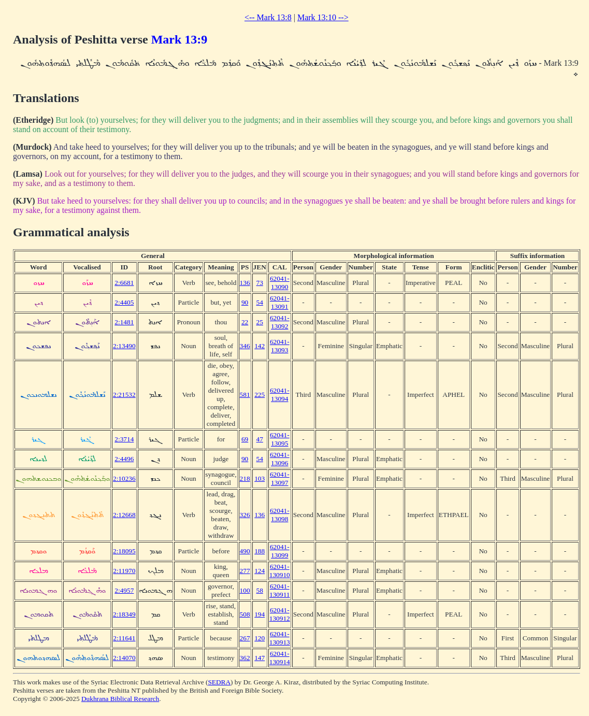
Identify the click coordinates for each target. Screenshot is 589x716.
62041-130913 (279, 638)
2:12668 (124, 515)
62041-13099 (280, 551)
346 (245, 346)
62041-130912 (279, 614)
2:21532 (124, 394)
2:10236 (124, 478)
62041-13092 (280, 322)
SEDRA (219, 682)
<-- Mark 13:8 (268, 17)
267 (245, 638)
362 (245, 658)
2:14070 (124, 658)
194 (259, 614)
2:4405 (124, 302)
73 (259, 283)
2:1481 (124, 322)
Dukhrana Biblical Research (120, 699)
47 (259, 439)
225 (259, 394)
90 (244, 302)
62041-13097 (280, 478)
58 (259, 590)
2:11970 (124, 571)
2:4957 (124, 590)
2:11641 (124, 638)
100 (245, 590)
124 (259, 571)
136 (245, 283)
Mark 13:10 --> (323, 17)
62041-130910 (279, 571)
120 (259, 638)
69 (244, 439)
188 (259, 551)
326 (245, 515)
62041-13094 (280, 394)
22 (244, 322)
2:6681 (124, 283)
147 (259, 658)
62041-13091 (280, 302)
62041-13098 (280, 515)
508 (245, 614)
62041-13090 (280, 283)
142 (259, 346)
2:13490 (124, 346)
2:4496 (124, 459)
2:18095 (124, 551)
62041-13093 (280, 346)
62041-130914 (279, 658)
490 (245, 551)
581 (245, 394)
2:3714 (124, 439)
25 (259, 322)
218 (245, 478)
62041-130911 (279, 590)
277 (245, 571)
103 (259, 478)
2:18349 (124, 614)
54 (259, 302)
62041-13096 (280, 459)
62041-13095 (280, 439)
